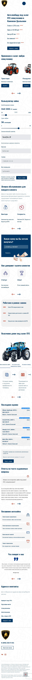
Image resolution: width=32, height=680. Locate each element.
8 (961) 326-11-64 (7, 643)
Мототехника (5, 612)
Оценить (5, 85)
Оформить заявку (13, 48)
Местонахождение (5, 167)
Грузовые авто (6, 604)
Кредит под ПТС (6, 600)
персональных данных (9, 180)
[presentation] (13, 93)
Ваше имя (3, 147)
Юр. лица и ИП (6, 616)
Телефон (3, 157)
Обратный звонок (7, 648)
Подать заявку (21, 178)
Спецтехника (5, 608)
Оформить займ (7, 620)
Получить (7, 253)
